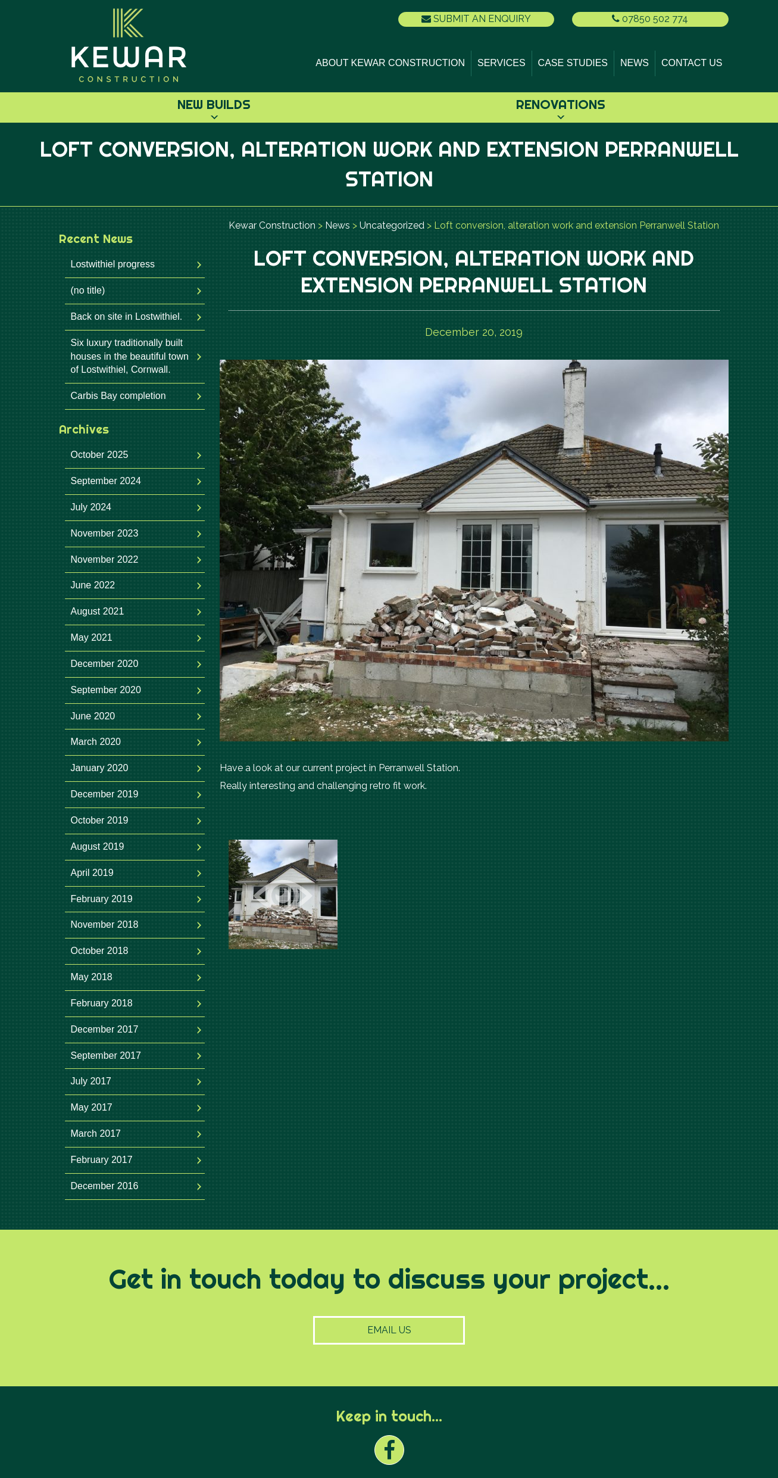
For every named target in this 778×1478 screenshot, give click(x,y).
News (634, 63)
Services (501, 63)
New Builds (214, 104)
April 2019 (92, 873)
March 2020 (96, 742)
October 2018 (100, 951)
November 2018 (105, 924)
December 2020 (105, 664)
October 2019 (100, 820)
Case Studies (573, 63)
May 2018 (92, 977)
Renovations (560, 104)
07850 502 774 (650, 18)
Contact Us (692, 63)
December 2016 (105, 1186)
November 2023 (105, 533)
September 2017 (106, 1055)
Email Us (389, 1330)
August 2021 (97, 611)
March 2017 (96, 1133)
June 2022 (93, 585)
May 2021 (92, 637)
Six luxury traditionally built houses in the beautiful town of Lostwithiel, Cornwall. (130, 356)
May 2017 (92, 1107)
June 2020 (93, 716)
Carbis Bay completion (118, 396)
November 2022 (105, 559)
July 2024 (91, 507)
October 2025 (100, 455)
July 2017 (91, 1081)
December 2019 (105, 794)
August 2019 (97, 846)
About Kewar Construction (390, 63)
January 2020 (100, 768)
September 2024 (106, 481)
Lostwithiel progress (113, 264)
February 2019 (102, 899)
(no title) (88, 290)
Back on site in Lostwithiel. (127, 316)
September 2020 (106, 690)
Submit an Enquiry (476, 18)
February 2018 (102, 1003)
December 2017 (105, 1029)
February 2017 (102, 1160)
